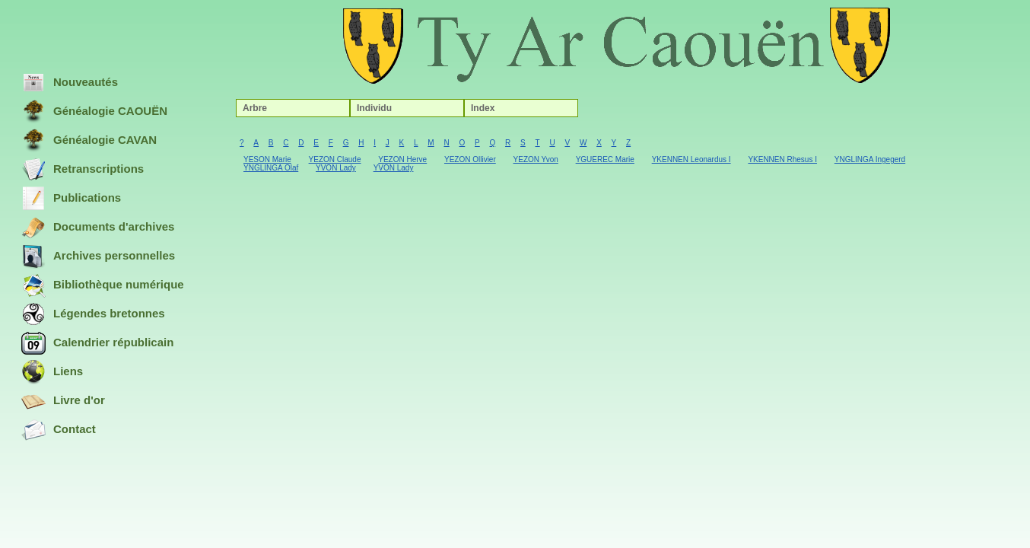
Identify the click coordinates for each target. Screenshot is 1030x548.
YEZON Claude (335, 159)
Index (482, 108)
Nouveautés (69, 83)
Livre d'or (63, 401)
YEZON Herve (402, 159)
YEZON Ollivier (470, 159)
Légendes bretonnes (93, 314)
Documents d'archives (97, 227)
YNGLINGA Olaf (270, 168)
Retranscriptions (82, 170)
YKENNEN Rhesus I (782, 159)
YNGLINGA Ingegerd (869, 159)
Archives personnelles (98, 256)
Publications (71, 198)
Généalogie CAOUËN (94, 112)
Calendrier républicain (97, 343)
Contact (58, 430)
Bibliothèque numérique (102, 285)
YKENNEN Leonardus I (691, 159)
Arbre (255, 108)
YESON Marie (267, 159)
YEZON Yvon (535, 159)
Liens (52, 372)
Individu (374, 108)
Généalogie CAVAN (89, 141)
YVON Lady (336, 168)
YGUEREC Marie (605, 159)
